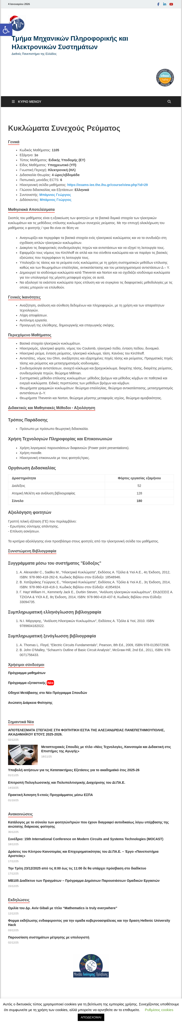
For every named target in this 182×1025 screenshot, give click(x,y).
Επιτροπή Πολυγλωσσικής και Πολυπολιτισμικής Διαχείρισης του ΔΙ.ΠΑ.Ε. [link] (66, 782)
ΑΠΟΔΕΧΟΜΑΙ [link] (91, 1017)
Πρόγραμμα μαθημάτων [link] (27, 673)
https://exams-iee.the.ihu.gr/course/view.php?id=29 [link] (107, 185)
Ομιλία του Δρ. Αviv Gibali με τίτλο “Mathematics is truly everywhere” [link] (62, 908)
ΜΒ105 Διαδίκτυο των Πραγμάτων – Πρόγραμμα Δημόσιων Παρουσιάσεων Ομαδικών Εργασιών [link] (84, 880)
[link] (6, 30)
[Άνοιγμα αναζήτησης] (169, 101)
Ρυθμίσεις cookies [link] (159, 1010)
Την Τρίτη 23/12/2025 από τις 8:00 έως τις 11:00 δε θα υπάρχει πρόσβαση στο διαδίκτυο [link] (77, 868)
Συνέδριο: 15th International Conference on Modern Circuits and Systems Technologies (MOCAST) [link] (85, 839)
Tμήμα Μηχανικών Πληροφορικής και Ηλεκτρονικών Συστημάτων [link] (70, 42)
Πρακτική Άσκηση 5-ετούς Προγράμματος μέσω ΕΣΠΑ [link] (50, 795)
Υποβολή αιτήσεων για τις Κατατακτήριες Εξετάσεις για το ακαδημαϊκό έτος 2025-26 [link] (74, 770)
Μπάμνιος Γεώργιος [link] (55, 195)
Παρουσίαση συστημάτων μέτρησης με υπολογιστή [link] (48, 937)
